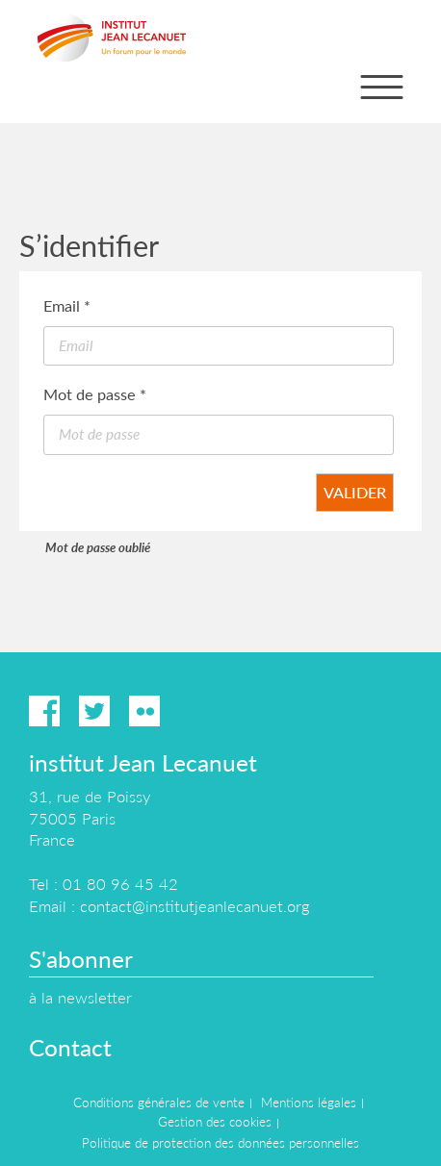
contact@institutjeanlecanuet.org (194, 906)
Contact (70, 1047)
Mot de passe (94, 394)
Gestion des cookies (215, 1121)
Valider (355, 492)
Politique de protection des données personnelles (220, 1143)
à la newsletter (80, 997)
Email (67, 305)
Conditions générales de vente (159, 1102)
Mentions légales (308, 1102)
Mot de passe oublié (97, 547)
